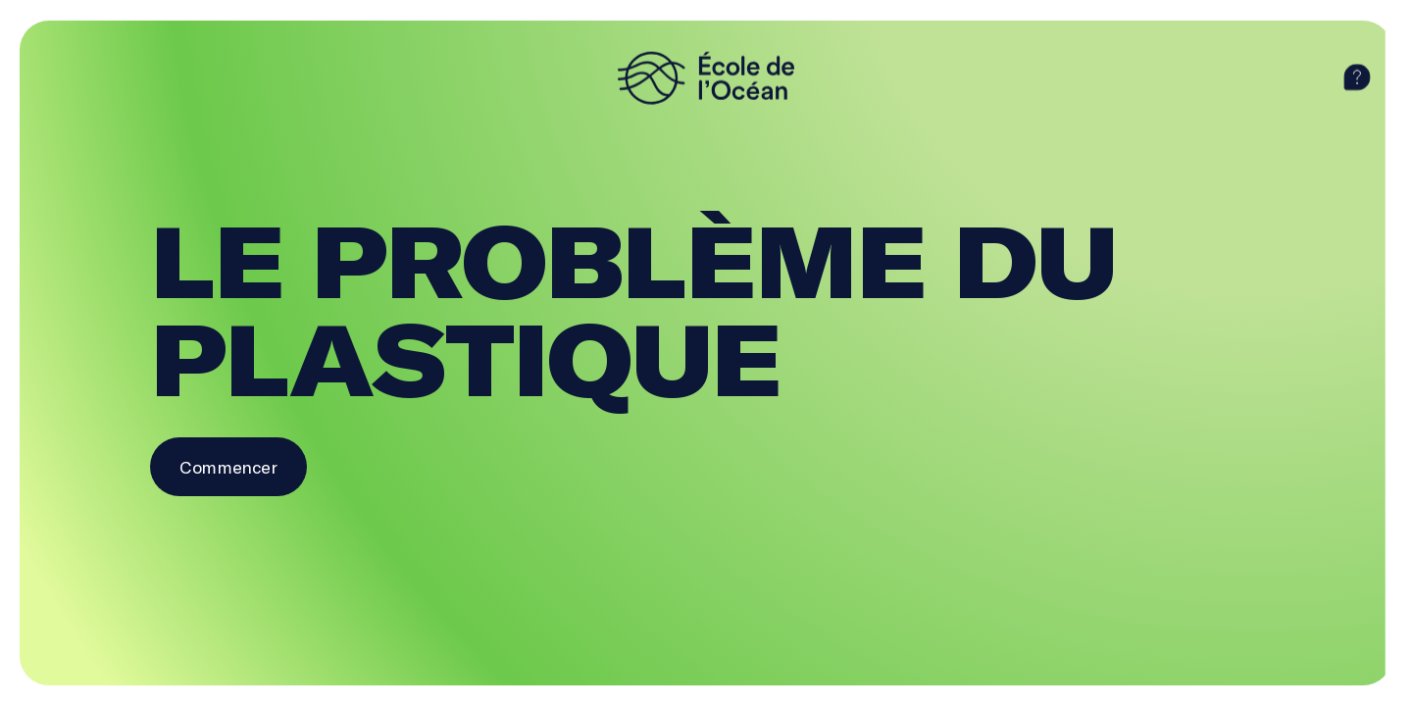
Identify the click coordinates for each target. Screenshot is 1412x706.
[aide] (1357, 77)
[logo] (706, 77)
